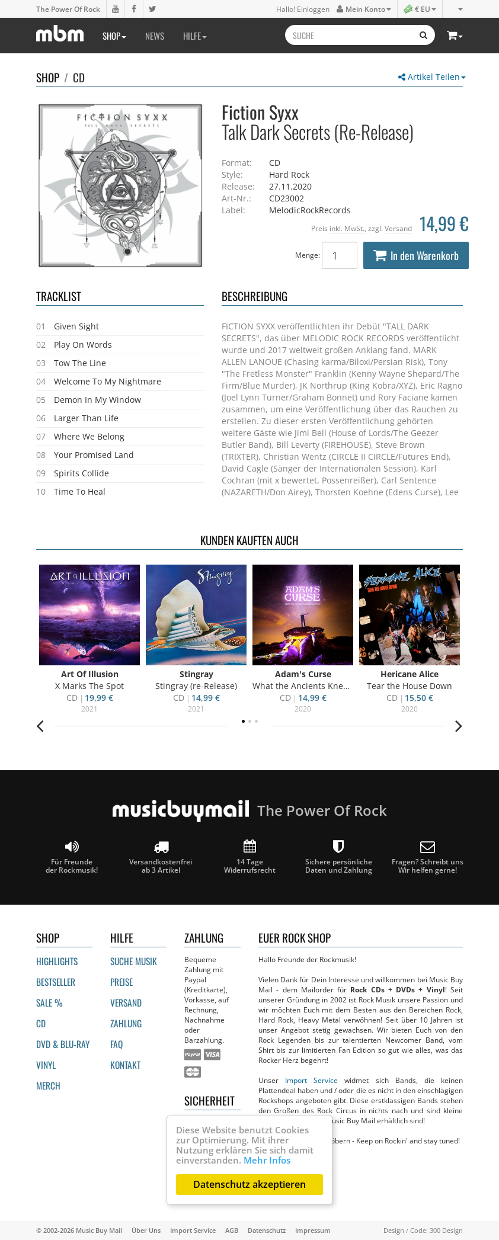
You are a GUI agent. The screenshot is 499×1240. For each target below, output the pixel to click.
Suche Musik (133, 960)
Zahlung (126, 1023)
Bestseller (55, 981)
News (154, 35)
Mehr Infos (267, 1160)
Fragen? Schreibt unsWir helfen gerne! (427, 857)
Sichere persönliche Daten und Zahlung (338, 857)
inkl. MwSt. (347, 228)
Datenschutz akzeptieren (249, 1184)
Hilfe (195, 35)
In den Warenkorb (416, 255)
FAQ (116, 1043)
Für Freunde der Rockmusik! (72, 857)
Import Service (311, 1080)
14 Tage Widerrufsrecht (250, 857)
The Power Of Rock (68, 9)
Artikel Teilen (432, 76)
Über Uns (146, 1230)
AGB (231, 1230)
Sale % (49, 1002)
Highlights (57, 960)
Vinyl (46, 1064)
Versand (398, 228)
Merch (48, 1085)
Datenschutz (267, 1230)
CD (79, 77)
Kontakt (125, 1064)
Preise (121, 981)
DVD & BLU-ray (62, 1043)
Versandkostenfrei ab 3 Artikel (160, 857)
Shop (114, 35)
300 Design (446, 1230)
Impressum (313, 1230)
